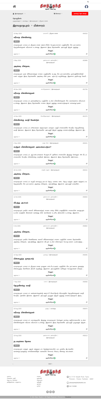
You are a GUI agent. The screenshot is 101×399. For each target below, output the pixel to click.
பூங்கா (38, 386)
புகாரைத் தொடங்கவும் (80, 13)
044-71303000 (73, 387)
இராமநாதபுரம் (34, 21)
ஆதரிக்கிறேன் (50, 54)
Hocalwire (68, 397)
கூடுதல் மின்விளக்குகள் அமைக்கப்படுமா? (32, 147)
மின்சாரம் (39, 381)
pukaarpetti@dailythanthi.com (77, 383)
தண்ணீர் (39, 379)
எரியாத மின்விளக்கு (22, 37)
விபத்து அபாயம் (21, 203)
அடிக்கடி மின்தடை (22, 66)
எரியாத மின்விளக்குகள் (24, 93)
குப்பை (39, 384)
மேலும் (50, 51)
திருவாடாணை (44, 21)
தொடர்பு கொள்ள (12, 381)
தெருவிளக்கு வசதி (22, 286)
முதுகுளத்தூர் (17, 21)
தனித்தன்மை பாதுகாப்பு (14, 382)
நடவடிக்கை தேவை (22, 342)
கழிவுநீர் (39, 382)
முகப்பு (9, 377)
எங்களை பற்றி (11, 379)
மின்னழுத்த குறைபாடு (24, 259)
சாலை (39, 377)
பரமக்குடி (25, 21)
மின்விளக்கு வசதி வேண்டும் (26, 120)
